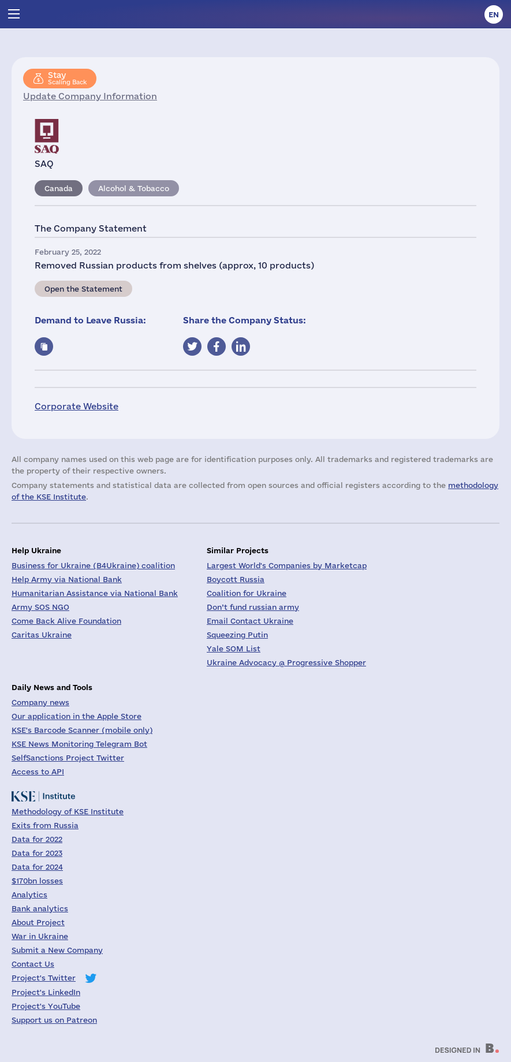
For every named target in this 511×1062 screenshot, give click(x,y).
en (493, 14)
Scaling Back (67, 77)
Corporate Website (76, 406)
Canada (58, 188)
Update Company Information (90, 96)
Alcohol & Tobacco (133, 188)
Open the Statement (83, 289)
